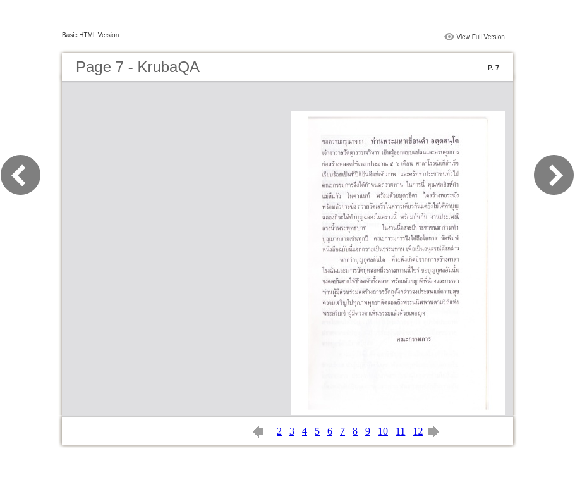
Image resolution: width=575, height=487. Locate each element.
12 (418, 431)
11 (400, 431)
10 (383, 431)
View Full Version (480, 37)
